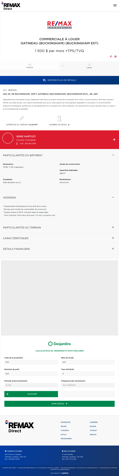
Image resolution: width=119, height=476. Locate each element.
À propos (65, 430)
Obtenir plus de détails (59, 80)
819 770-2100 (71, 459)
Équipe (63, 426)
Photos (29, 67)
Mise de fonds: (67, 358)
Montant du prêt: (12, 369)
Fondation (7, 179)
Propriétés (65, 422)
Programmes (66, 438)
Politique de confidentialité (87, 468)
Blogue (93, 426)
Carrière (94, 422)
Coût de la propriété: (13, 358)
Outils (63, 434)
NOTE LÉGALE (59, 404)
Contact (93, 430)
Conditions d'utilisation (108, 468)
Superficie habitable (69, 170)
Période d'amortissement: (16, 381)
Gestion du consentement (59, 469)
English (93, 434)
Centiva (64, 473)
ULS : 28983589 (10, 90)
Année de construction (70, 164)
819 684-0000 (14, 459)
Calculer (22, 394)
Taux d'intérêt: (67, 369)
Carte (89, 68)
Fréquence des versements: (73, 381)
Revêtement (65, 179)
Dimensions (8, 164)
